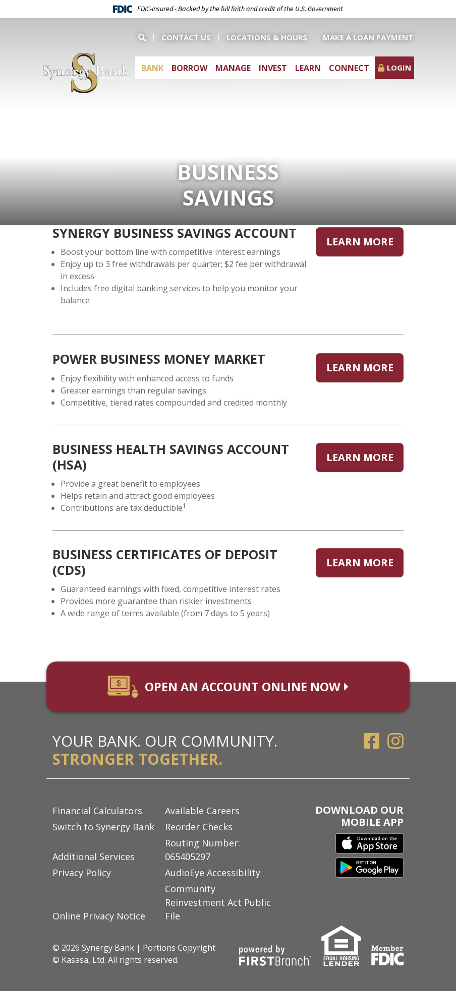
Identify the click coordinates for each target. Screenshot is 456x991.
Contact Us (186, 37)
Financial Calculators (97, 811)
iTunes (369, 843)
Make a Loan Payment (368, 37)
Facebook (372, 741)
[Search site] (145, 37)
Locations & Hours (266, 37)
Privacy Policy (81, 873)
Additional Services (93, 856)
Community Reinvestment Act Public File (218, 902)
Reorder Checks (199, 827)
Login (399, 67)
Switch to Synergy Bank (103, 827)
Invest (273, 68)
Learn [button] (308, 68)
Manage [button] (233, 68)
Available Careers (202, 811)
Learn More (359, 239)
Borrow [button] (189, 68)
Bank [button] (152, 68)
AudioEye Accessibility (212, 873)
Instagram (395, 741)
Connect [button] (349, 68)
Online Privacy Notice (98, 916)
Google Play (369, 868)
